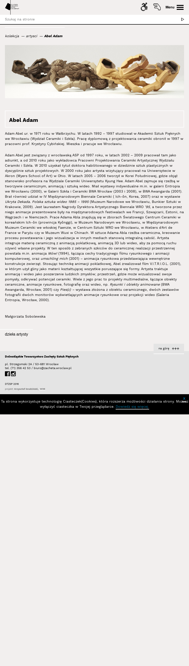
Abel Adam (53, 36)
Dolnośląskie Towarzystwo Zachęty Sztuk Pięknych (42, 603)
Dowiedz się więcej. (132, 653)
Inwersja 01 (174, 492)
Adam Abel (14, 133)
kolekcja (12, 36)
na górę (163, 595)
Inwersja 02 (174, 407)
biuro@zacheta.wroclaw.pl (36, 615)
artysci (31, 36)
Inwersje (78, 425)
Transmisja (76, 512)
